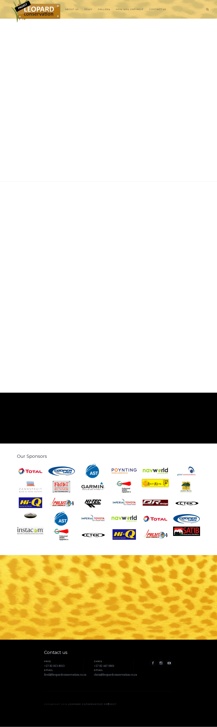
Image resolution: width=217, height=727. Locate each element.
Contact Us (157, 9)
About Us (72, 9)
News (88, 9)
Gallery (104, 9)
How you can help (130, 9)
